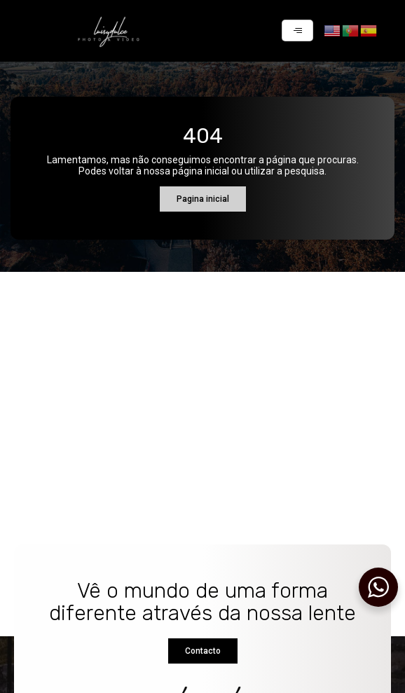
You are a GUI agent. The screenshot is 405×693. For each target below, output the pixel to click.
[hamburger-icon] (297, 30)
